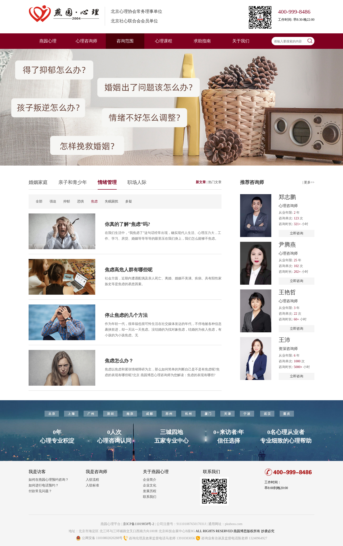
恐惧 (80, 201)
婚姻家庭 (38, 182)
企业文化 (149, 485)
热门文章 (215, 182)
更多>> (309, 182)
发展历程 (149, 491)
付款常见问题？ (40, 491)
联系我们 (149, 497)
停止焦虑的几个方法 (126, 315)
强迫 (53, 201)
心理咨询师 (86, 41)
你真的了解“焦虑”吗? (127, 224)
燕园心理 (47, 41)
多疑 (128, 201)
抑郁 (66, 201)
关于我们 (240, 41)
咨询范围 (125, 41)
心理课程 (163, 41)
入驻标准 (92, 485)
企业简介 (149, 479)
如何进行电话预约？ (44, 485)
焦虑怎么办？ (119, 360)
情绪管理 (107, 182)
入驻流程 (92, 479)
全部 (39, 201)
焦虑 (94, 201)
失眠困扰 (111, 201)
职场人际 (136, 182)
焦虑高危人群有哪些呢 (128, 269)
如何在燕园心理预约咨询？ (49, 479)
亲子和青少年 (72, 182)
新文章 (201, 182)
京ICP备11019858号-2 (138, 524)
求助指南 (202, 41)
